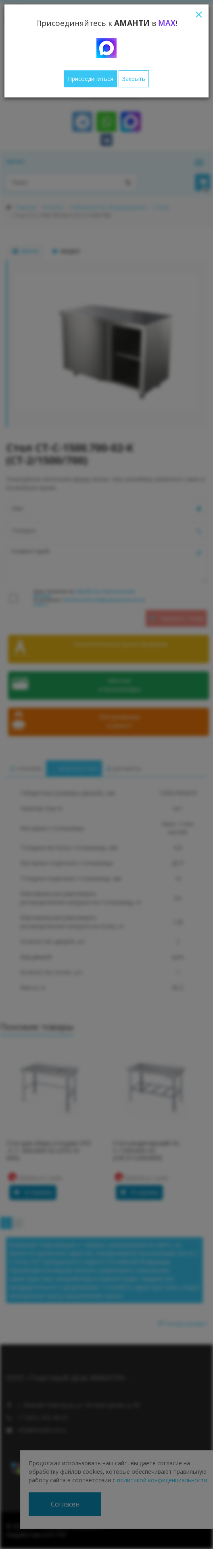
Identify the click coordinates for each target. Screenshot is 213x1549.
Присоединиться (90, 79)
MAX (166, 23)
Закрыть (133, 79)
